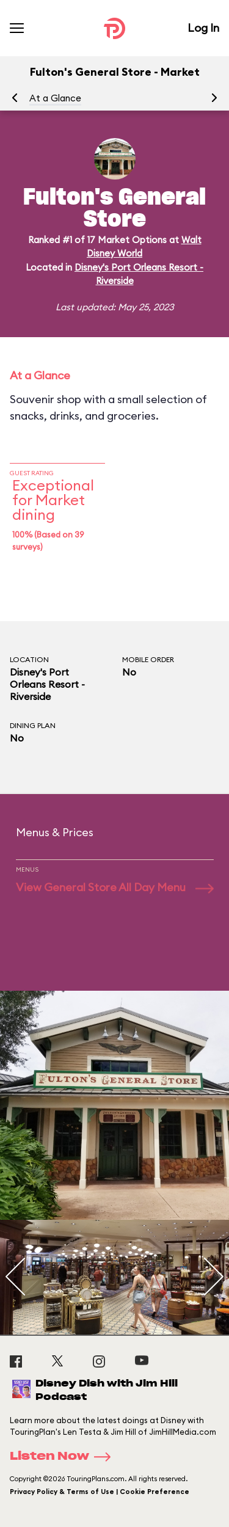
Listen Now (64, 1456)
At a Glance (55, 98)
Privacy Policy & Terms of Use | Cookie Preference (99, 1491)
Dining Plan (33, 725)
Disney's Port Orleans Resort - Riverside (47, 684)
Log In (203, 28)
